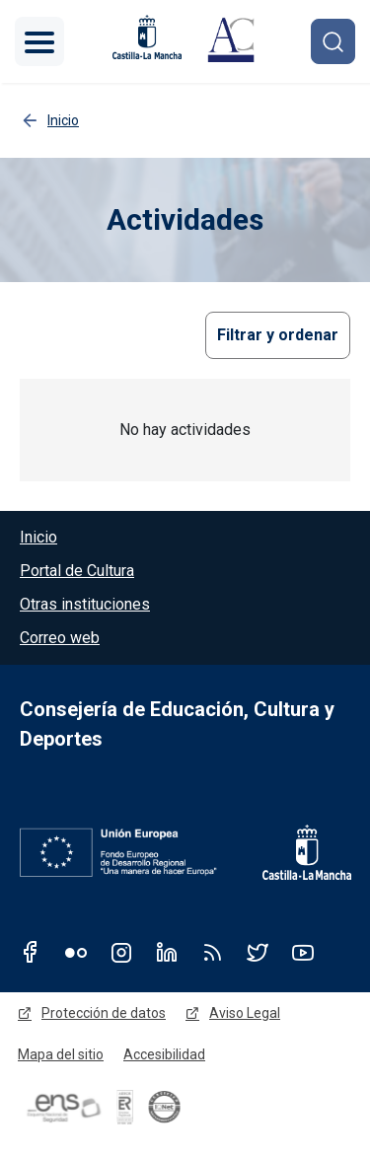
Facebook (30, 952)
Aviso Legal (244, 1013)
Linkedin (166, 952)
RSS (212, 952)
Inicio (38, 537)
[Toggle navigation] (39, 41)
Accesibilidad (164, 1054)
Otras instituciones (85, 604)
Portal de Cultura (77, 570)
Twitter (257, 952)
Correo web (60, 637)
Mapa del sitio (61, 1054)
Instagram (121, 952)
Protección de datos (103, 1013)
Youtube (303, 952)
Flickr (76, 952)
